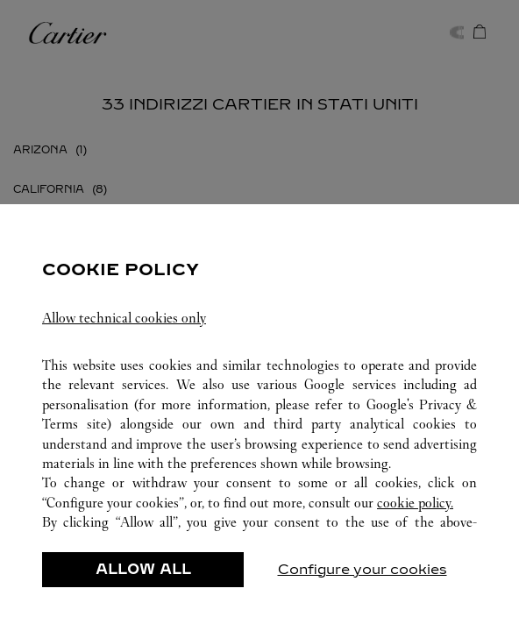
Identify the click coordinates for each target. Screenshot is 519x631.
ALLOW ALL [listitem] (143, 569)
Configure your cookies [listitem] (362, 569)
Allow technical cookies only (124, 317)
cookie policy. (415, 502)
